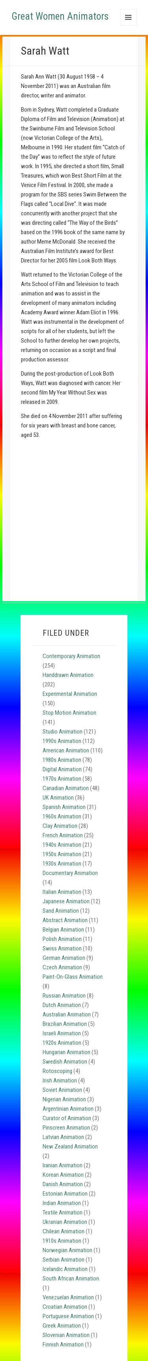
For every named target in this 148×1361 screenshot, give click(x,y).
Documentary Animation (70, 873)
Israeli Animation (62, 1033)
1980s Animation (62, 759)
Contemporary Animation (71, 656)
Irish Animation (60, 1080)
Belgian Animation (63, 929)
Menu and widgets (128, 25)
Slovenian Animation (66, 1335)
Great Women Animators (60, 16)
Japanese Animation (66, 901)
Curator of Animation (67, 1118)
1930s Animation (62, 863)
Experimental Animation (70, 693)
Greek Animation (62, 1325)
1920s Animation (62, 1042)
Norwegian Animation (67, 1250)
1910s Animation (62, 1240)
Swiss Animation (62, 948)
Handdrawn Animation (68, 675)
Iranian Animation (62, 1165)
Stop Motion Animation (69, 712)
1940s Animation (62, 844)
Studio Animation (62, 731)
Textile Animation (62, 1212)
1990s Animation (62, 741)
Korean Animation (63, 1174)
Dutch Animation (62, 1005)
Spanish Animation (64, 807)
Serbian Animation (63, 1259)
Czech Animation (62, 967)
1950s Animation (62, 854)
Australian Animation (67, 1014)
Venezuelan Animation (68, 1297)
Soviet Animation (62, 1089)
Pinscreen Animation (66, 1127)
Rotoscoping (57, 1071)
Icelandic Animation (65, 1269)
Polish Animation (62, 939)
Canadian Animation (66, 788)
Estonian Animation (65, 1193)
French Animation (63, 835)
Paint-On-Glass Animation (73, 976)
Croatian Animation (65, 1306)
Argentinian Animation (68, 1108)
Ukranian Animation (65, 1221)
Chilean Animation (63, 1231)
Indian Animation (62, 1203)
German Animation (64, 957)
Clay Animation (60, 825)
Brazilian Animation (65, 1023)
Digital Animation (62, 769)
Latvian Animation (63, 1137)
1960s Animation (62, 816)
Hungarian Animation (66, 1052)
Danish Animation (63, 1184)
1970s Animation (62, 778)
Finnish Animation (63, 1344)
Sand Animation (61, 910)
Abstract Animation (65, 920)
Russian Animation (64, 995)
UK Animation (58, 797)
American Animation (66, 750)
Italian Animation (62, 891)
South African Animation (71, 1278)
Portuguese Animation (68, 1316)
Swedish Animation (65, 1061)
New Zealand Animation (70, 1146)
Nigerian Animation (64, 1099)
